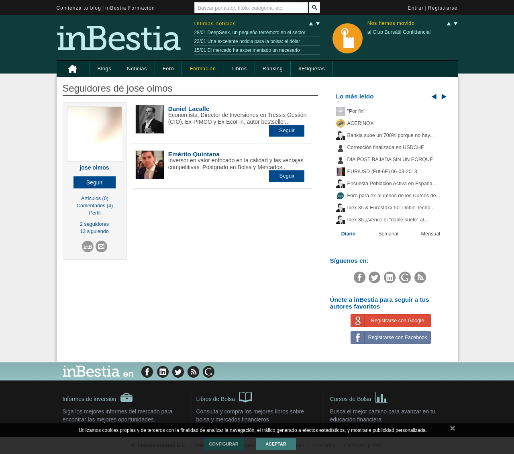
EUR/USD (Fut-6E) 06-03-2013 (382, 171)
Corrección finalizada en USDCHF (385, 147)
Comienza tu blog (79, 8)
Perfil (95, 213)
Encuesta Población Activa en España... (392, 183)
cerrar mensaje (452, 430)
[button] (94, 182)
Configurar (223, 444)
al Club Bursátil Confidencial (399, 32)
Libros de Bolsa (224, 397)
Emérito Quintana (194, 154)
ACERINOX (360, 123)
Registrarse (443, 8)
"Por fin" (356, 111)
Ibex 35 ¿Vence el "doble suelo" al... (387, 220)
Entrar (416, 8)
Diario (348, 234)
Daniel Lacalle (189, 108)
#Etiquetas (311, 69)
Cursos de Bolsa (359, 397)
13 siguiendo (94, 231)
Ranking (273, 69)
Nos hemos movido (391, 23)
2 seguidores (94, 224)
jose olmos (94, 167)
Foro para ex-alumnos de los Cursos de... (394, 195)
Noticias (137, 69)
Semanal (388, 234)
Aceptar (275, 444)
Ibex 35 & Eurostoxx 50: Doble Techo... (391, 208)
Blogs (105, 69)
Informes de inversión (98, 397)
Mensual (431, 234)
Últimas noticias (215, 23)
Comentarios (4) (95, 206)
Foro (168, 69)
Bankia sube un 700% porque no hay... (390, 135)
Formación (203, 69)
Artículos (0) (94, 198)
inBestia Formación (130, 8)
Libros (239, 69)
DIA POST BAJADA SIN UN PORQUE (390, 159)
